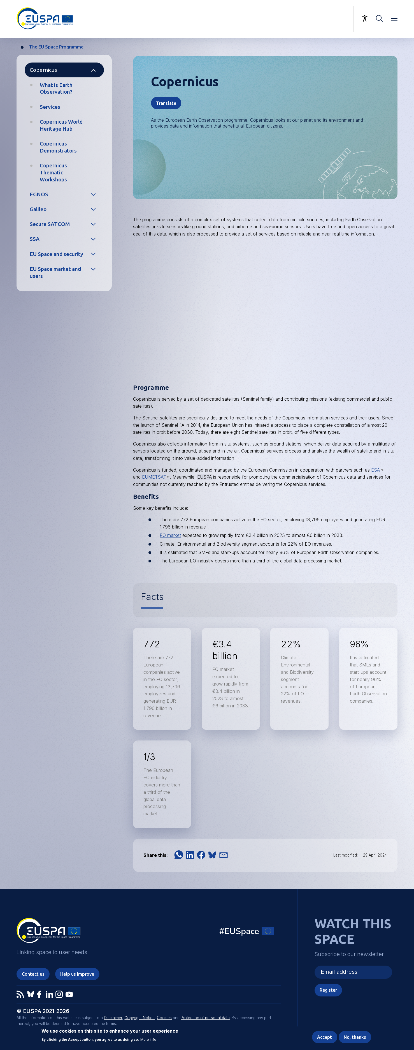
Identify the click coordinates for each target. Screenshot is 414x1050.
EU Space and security (56, 254)
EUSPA (204, 477)
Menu (394, 18)
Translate (166, 103)
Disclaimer (113, 1018)
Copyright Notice (139, 1018)
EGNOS (39, 194)
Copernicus (43, 70)
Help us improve (77, 974)
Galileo (38, 209)
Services (50, 107)
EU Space (247, 932)
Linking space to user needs (320, 19)
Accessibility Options (364, 18)
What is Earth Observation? (56, 88)
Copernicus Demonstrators (58, 147)
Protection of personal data (205, 1018)
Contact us (33, 974)
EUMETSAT (156, 477)
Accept (324, 1037)
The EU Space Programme (56, 46)
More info (148, 1039)
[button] (178, 854)
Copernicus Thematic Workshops (53, 172)
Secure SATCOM (50, 224)
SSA (34, 239)
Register (328, 990)
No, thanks (355, 1037)
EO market (170, 535)
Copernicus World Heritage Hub (61, 125)
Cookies (164, 1018)
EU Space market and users (55, 272)
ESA (377, 470)
